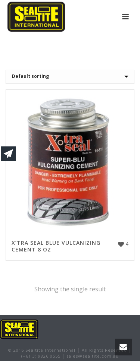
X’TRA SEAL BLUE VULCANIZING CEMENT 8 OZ (56, 246)
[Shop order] (70, 77)
